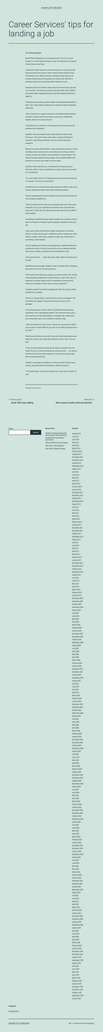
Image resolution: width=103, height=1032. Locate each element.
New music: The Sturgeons (54, 445)
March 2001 (76, 907)
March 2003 (76, 836)
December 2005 (77, 739)
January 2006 (76, 736)
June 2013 (75, 475)
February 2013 (77, 486)
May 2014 (75, 442)
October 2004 (76, 781)
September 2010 (77, 572)
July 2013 (75, 472)
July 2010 (75, 578)
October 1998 (76, 992)
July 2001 (75, 895)
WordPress (90, 1023)
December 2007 (77, 669)
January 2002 (76, 878)
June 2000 (75, 934)
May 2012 (75, 513)
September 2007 (77, 678)
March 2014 (76, 448)
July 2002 (75, 860)
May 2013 (75, 478)
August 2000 (76, 928)
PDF (70, 1023)
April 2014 (75, 445)
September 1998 (77, 995)
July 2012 (75, 507)
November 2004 (77, 778)
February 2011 (77, 557)
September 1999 (77, 960)
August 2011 (76, 539)
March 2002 (76, 872)
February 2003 (77, 839)
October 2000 (76, 922)
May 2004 (75, 795)
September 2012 (77, 501)
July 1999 (75, 966)
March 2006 (76, 731)
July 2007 (75, 683)
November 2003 (77, 813)
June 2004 (75, 792)
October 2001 (76, 886)
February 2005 (77, 769)
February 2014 (77, 451)
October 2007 (76, 675)
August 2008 (76, 645)
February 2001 (77, 910)
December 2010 (77, 563)
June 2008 (75, 651)
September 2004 (77, 783)
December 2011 (77, 528)
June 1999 (75, 969)
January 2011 (76, 560)
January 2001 (76, 913)
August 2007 (76, 681)
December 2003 (77, 810)
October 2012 (76, 498)
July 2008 (75, 648)
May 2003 (75, 831)
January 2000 (76, 948)
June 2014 (75, 439)
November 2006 (77, 707)
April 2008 (75, 657)
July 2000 (75, 931)
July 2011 (75, 542)
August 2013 (76, 469)
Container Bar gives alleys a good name (54, 438)
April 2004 (75, 798)
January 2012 (76, 525)
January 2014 (76, 454)
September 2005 (77, 748)
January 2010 (76, 595)
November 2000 (77, 919)
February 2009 (77, 628)
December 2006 (77, 704)
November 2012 (77, 495)
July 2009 (75, 613)
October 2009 (76, 604)
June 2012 (75, 510)
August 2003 (76, 822)
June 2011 (75, 545)
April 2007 (75, 692)
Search (11, 428)
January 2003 (76, 842)
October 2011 (76, 533)
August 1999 (76, 963)
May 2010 (75, 583)
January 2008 (76, 666)
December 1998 (77, 986)
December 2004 (77, 775)
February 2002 (77, 875)
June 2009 (75, 616)
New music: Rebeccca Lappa (55, 448)
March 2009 (76, 625)
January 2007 (76, 701)
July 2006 (75, 719)
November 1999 (77, 954)
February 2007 (77, 698)
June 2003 (75, 828)
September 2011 (77, 536)
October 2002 (76, 851)
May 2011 (75, 548)
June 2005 (75, 757)
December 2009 (77, 598)
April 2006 (75, 728)
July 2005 (75, 754)
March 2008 (76, 660)
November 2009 (77, 601)
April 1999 (75, 975)
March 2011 (76, 554)
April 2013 (75, 480)
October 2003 (76, 816)
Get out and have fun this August (56, 442)
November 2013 (77, 460)
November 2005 (77, 742)
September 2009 (77, 607)
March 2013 (76, 483)
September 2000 (77, 925)
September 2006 (77, 713)
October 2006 (76, 710)
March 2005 (76, 766)
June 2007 (75, 686)
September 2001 (77, 889)
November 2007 (77, 672)
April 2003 (75, 833)
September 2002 (77, 854)
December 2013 (77, 457)
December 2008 (77, 633)
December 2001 (77, 880)
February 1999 (77, 981)
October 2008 (76, 639)
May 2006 (75, 725)
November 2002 (77, 848)
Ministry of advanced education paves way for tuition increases (56, 434)
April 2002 (75, 869)
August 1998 (76, 998)
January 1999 (76, 984)
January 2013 (76, 489)
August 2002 (76, 857)
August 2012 (76, 504)
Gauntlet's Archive (51, 8)
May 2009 (75, 619)
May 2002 (75, 866)
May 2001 (75, 901)
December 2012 (77, 492)
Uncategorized (13, 1011)
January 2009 (76, 631)
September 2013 (77, 466)
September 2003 (77, 819)
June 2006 (75, 722)
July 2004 (75, 789)
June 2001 (75, 898)
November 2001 (77, 884)
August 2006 (76, 716)
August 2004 (76, 786)
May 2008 (75, 654)
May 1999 (75, 972)
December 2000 (77, 916)
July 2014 (75, 436)
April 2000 (75, 939)
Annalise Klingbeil (34, 53)
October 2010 (76, 569)
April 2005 (75, 763)
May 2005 (75, 760)
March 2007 (76, 695)
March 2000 (76, 942)
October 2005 (76, 745)
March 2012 (76, 519)
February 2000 (77, 945)
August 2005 (76, 751)
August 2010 (76, 575)
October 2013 (76, 463)
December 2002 (77, 845)
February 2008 (77, 663)
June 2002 (75, 863)
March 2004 (76, 801)
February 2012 (77, 522)
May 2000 (75, 936)
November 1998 (77, 989)
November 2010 (77, 566)
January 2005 (76, 772)
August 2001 (76, 892)
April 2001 (75, 904)
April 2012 (75, 516)
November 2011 (77, 530)
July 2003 (75, 825)
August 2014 (76, 433)
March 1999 (76, 978)
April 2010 (75, 586)
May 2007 (75, 689)
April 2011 (75, 551)
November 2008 (77, 636)
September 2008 (77, 642)
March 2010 (76, 589)
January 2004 (76, 807)
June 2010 (75, 580)
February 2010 (77, 592)
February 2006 (77, 733)
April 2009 (75, 622)
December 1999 (77, 951)
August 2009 (76, 610)
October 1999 (76, 957)
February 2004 (77, 804)
